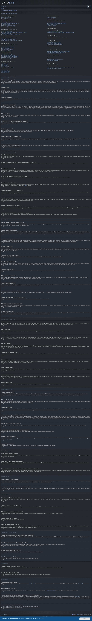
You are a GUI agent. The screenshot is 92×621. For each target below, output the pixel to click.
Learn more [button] (41, 618)
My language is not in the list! (6, 35)
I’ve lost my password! (5, 24)
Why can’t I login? (4, 22)
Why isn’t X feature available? (52, 65)
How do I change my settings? (7, 31)
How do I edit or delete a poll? (6, 50)
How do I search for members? (52, 45)
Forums (4, 6)
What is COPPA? (4, 18)
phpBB (25, 185)
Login (3, 8)
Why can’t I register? (5, 19)
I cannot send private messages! (53, 30)
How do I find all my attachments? (53, 60)
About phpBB (80, 583)
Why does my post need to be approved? (9, 57)
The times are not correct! (6, 33)
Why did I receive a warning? (6, 54)
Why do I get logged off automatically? (8, 25)
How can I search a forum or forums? (54, 42)
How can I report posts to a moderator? (8, 55)
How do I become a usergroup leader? (54, 22)
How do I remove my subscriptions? (53, 54)
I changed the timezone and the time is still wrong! (10, 34)
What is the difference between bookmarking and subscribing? (58, 51)
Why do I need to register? (6, 17)
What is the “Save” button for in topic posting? (9, 56)
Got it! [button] (85, 618)
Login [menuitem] (90, 7)
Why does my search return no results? (54, 43)
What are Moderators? (51, 18)
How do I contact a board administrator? (54, 68)
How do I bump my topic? (6, 58)
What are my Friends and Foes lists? (53, 36)
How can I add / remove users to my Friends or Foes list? (57, 37)
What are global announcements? (7, 67)
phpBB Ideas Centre (51, 590)
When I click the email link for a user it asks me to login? (11, 40)
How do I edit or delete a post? (7, 46)
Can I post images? (5, 66)
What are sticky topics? (5, 70)
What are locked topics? (5, 71)
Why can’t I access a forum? (6, 51)
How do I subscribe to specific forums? (54, 53)
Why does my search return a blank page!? (55, 44)
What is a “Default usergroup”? (52, 24)
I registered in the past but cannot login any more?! (10, 23)
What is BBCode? (4, 63)
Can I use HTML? (4, 64)
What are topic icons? (5, 72)
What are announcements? (6, 68)
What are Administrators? (51, 17)
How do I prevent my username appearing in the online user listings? (14, 32)
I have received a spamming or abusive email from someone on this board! (60, 32)
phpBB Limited (32, 583)
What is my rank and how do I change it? (8, 39)
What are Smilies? (4, 65)
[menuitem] (88, 6)
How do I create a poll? (5, 48)
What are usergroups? (51, 19)
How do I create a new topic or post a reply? (9, 44)
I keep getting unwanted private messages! (55, 31)
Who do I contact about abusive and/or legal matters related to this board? (60, 67)
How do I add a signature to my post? (8, 47)
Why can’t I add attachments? (6, 52)
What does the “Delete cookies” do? (8, 26)
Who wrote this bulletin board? (52, 64)
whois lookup (77, 596)
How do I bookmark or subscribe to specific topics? (56, 52)
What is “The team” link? (51, 25)
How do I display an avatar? (6, 38)
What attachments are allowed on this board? (55, 59)
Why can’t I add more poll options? (7, 49)
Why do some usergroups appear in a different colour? (57, 23)
